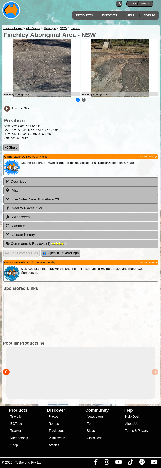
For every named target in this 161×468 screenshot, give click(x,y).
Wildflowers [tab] (17, 217)
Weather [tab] (15, 226)
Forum (149, 15)
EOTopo (16, 424)
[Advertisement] (80, 314)
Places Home (13, 28)
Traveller (16, 416)
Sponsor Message (149, 156)
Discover (109, 15)
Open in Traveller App (61, 253)
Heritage (50, 28)
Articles (54, 445)
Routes (54, 424)
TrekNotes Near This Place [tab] (32, 199)
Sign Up (145, 4)
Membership (19, 438)
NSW (63, 28)
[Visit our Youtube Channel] (118, 463)
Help (130, 15)
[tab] (80, 181)
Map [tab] (12, 190)
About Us (131, 424)
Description (19, 181)
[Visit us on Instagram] (106, 463)
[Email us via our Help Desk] (153, 463)
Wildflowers (57, 438)
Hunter (75, 28)
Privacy (143, 431)
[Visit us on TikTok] (130, 463)
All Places (33, 28)
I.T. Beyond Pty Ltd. (27, 462)
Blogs (91, 431)
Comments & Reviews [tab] (36, 243)
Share (11, 147)
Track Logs (56, 431)
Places (53, 416)
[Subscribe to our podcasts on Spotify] (142, 463)
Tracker (15, 431)
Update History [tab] (20, 235)
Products (84, 15)
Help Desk (132, 416)
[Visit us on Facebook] (95, 463)
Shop (14, 445)
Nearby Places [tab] (23, 208)
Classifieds (94, 438)
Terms (129, 431)
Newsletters (95, 416)
